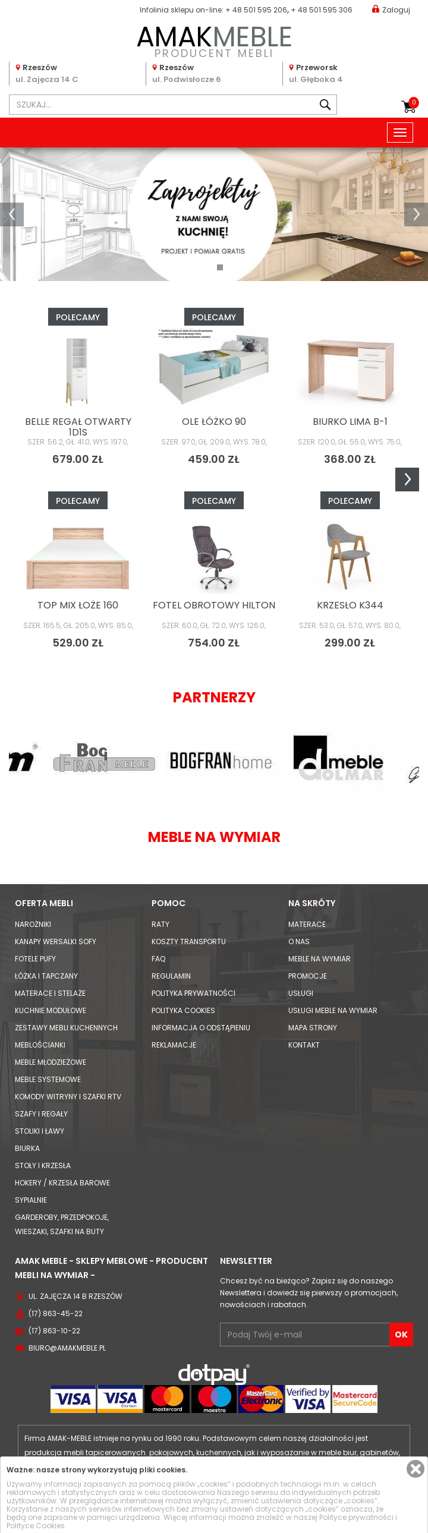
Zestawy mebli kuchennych (66, 1028)
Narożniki (33, 924)
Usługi (300, 993)
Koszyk (413, 103)
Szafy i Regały (41, 1114)
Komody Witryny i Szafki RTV (68, 1097)
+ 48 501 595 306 (322, 10)
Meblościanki (40, 1045)
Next (407, 479)
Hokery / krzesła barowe (62, 1183)
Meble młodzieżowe (50, 1062)
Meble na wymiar (319, 959)
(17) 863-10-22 (54, 1331)
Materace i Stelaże (50, 993)
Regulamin (171, 976)
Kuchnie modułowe (50, 1010)
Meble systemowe (48, 1079)
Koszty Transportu (189, 941)
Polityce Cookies (36, 1526)
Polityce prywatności (356, 1517)
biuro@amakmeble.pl (67, 1348)
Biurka (27, 1148)
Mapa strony (312, 1028)
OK (401, 1334)
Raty (160, 924)
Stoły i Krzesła (43, 1165)
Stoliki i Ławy (39, 1131)
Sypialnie (31, 1200)
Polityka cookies (183, 1010)
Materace (307, 924)
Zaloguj (391, 9)
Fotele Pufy (35, 959)
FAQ (158, 959)
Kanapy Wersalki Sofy (55, 941)
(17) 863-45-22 (56, 1313)
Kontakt (304, 1045)
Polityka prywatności (193, 993)
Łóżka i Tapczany (46, 976)
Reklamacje (174, 1045)
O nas (299, 941)
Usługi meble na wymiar (332, 1010)
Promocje (307, 976)
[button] (12, 214)
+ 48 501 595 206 (256, 10)
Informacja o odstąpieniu (201, 1028)
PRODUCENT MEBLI (214, 39)
